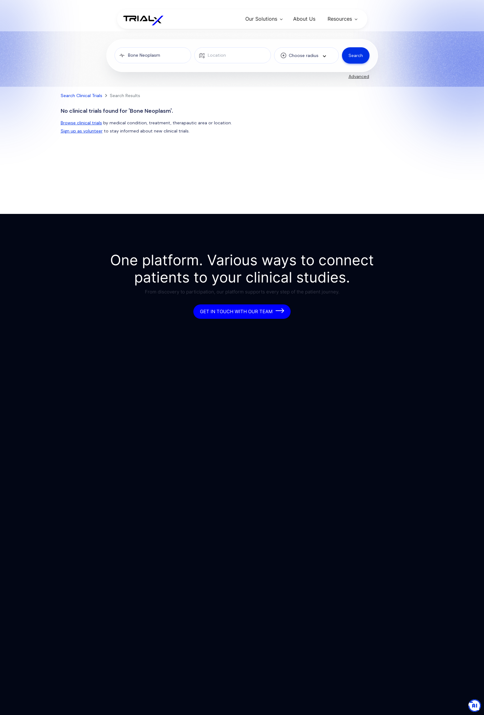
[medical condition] (153, 55)
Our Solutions (261, 19)
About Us (304, 19)
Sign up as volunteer (82, 131)
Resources (340, 19)
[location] (232, 55)
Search (356, 55)
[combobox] (306, 55)
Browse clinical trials (81, 123)
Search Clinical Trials (81, 95)
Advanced (359, 76)
